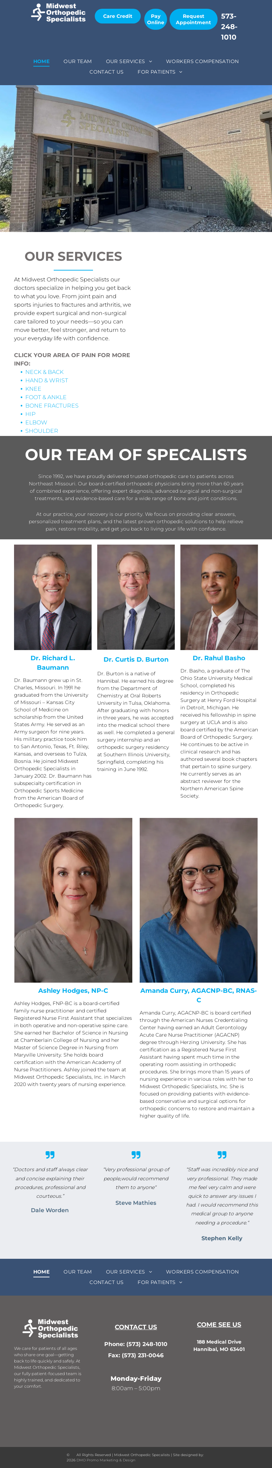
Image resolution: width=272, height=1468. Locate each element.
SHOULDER (41, 431)
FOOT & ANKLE (46, 397)
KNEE (33, 388)
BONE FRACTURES (52, 405)
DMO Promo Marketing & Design (106, 1460)
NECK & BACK (44, 372)
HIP (30, 414)
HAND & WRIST (46, 380)
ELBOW (36, 422)
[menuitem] (41, 61)
